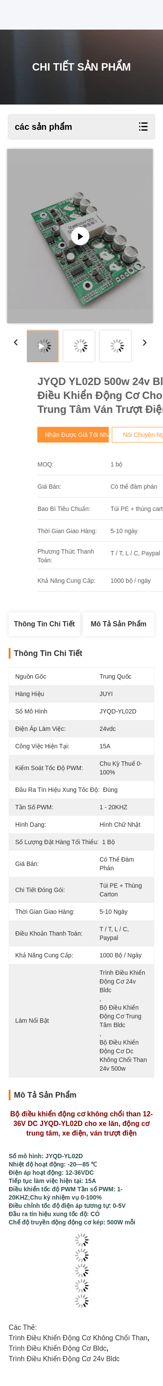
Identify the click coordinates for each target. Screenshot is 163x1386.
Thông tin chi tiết (44, 624)
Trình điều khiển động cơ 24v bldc (64, 1358)
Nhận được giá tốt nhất (116, 434)
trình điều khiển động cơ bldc (57, 1348)
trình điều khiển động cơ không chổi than (78, 1338)
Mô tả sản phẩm (118, 624)
